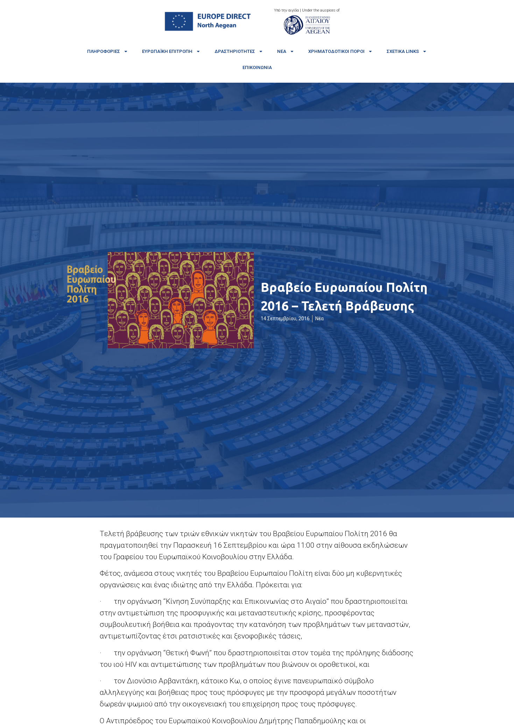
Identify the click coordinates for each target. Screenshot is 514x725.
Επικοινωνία (257, 67)
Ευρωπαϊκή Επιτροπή (171, 51)
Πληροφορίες (107, 51)
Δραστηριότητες (238, 51)
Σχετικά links (407, 51)
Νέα (285, 51)
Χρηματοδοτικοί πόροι (340, 51)
